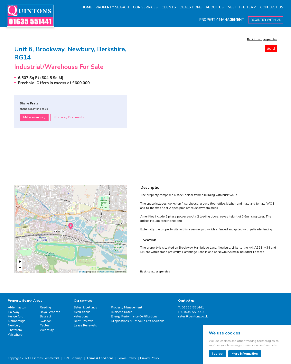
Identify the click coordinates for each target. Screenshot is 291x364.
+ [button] (19, 262)
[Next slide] (266, 92)
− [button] (19, 268)
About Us (215, 7)
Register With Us (266, 20)
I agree (217, 353)
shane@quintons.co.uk (34, 109)
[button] (157, 153)
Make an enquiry (34, 117)
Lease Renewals (85, 325)
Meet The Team (242, 7)
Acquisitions (82, 312)
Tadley (45, 325)
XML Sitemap (73, 358)
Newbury (14, 325)
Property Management (221, 19)
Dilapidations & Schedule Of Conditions (137, 321)
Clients (169, 7)
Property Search (112, 7)
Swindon (46, 321)
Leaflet (82, 272)
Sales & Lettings (85, 307)
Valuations (81, 316)
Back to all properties (262, 39)
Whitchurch (15, 335)
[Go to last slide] (151, 92)
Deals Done (191, 7)
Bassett (45, 316)
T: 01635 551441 (191, 307)
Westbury (47, 330)
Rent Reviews (83, 321)
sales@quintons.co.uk (193, 316)
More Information (245, 353)
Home (86, 7)
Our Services (145, 7)
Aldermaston (17, 307)
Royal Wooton (50, 312)
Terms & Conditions (100, 358)
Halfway (13, 312)
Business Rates (121, 312)
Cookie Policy (127, 358)
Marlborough (16, 321)
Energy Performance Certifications (134, 316)
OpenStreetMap (106, 272)
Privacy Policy (149, 358)
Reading (45, 307)
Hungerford (15, 316)
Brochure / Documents (68, 117)
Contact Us (271, 7)
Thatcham (15, 330)
